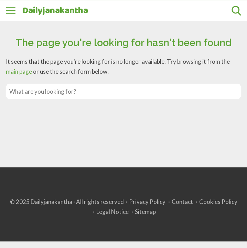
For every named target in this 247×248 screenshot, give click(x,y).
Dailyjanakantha (55, 11)
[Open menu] (10, 11)
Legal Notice (112, 211)
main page (19, 71)
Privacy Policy (147, 201)
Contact (182, 201)
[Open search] (236, 11)
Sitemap (145, 211)
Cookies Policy (218, 201)
